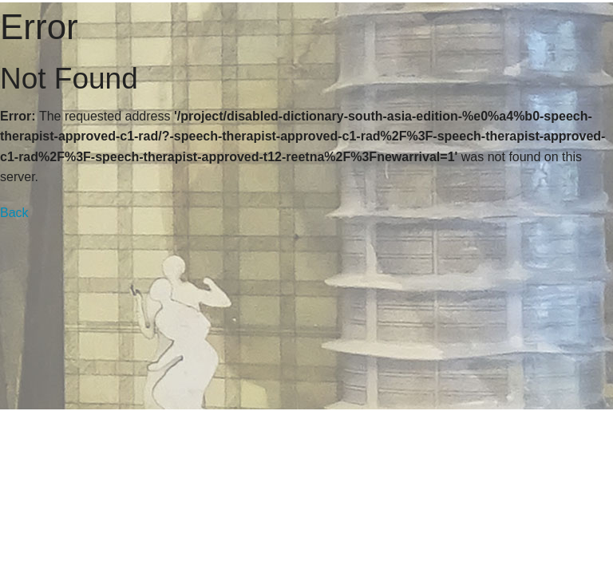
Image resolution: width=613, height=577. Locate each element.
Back (14, 212)
